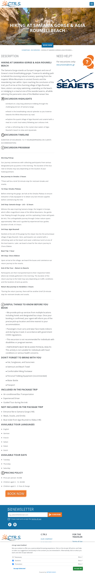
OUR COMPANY (46, 539)
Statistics (18, 561)
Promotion (18, 564)
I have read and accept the (26, 519)
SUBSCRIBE (55, 514)
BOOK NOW (47, 45)
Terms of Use (77, 541)
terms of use (36, 519)
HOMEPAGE (26, 50)
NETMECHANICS (51, 572)
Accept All (78, 568)
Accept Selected (19, 568)
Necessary (18, 557)
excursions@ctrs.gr (66, 64)
